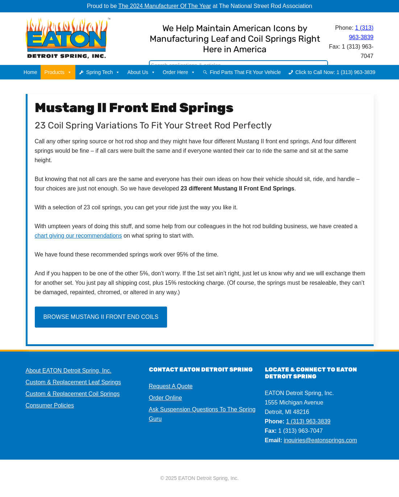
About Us (141, 72)
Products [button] (57, 72)
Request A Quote (171, 386)
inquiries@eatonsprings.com (320, 440)
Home (30, 72)
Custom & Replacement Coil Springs (73, 394)
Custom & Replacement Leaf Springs (73, 382)
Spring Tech (103, 72)
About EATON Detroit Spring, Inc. (69, 370)
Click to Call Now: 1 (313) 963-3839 (335, 72)
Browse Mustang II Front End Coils (101, 317)
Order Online (165, 398)
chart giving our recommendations (78, 236)
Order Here (179, 72)
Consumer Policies (50, 405)
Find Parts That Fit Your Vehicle (245, 72)
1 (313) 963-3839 (308, 421)
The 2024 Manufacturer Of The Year (165, 6)
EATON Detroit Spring (80, 36)
